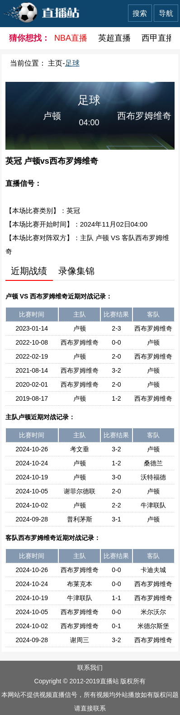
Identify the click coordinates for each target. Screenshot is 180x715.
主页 (55, 63)
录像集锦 (76, 271)
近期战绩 (29, 271)
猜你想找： (26, 38)
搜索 (140, 13)
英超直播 (114, 38)
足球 (72, 63)
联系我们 (90, 667)
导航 (166, 13)
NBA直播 (70, 38)
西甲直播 (158, 38)
